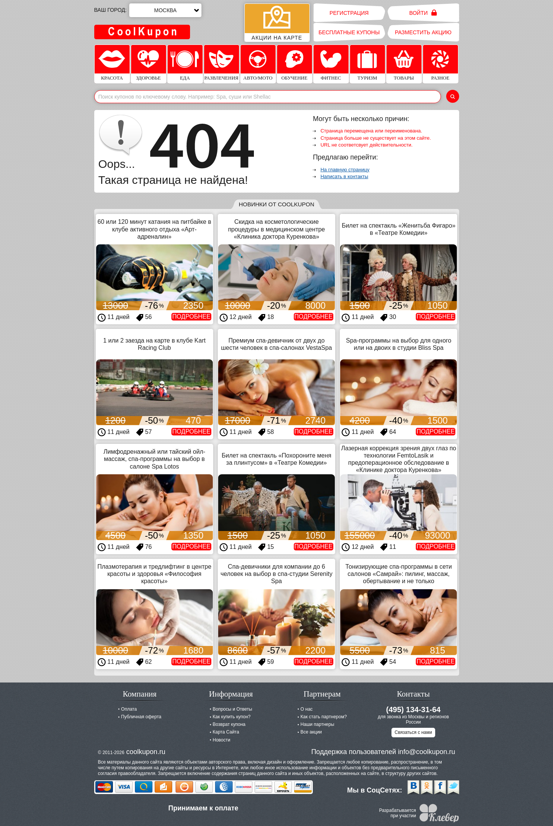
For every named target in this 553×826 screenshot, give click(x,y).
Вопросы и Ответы (232, 709)
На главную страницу (344, 169)
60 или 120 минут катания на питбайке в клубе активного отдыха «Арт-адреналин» (154, 228)
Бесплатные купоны (349, 32)
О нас (307, 709)
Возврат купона (229, 724)
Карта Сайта (226, 732)
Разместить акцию (423, 32)
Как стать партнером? (324, 716)
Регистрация (349, 13)
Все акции (311, 732)
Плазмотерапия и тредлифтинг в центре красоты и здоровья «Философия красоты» (154, 573)
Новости (221, 740)
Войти (423, 13)
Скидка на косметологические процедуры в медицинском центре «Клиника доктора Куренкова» (276, 228)
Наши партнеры (317, 724)
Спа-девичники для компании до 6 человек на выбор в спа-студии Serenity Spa (276, 573)
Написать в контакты (344, 176)
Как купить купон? (232, 716)
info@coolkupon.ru (426, 752)
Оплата (129, 709)
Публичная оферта (141, 716)
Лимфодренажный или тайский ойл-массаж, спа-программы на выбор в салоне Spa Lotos (154, 458)
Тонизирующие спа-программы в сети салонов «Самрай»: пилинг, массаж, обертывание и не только (398, 573)
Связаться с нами (413, 732)
